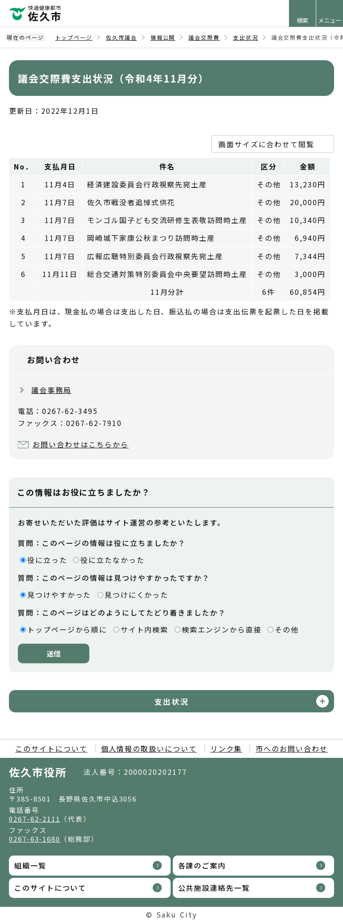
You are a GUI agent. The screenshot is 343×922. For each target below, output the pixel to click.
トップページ (74, 37)
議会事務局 (51, 390)
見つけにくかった (136, 594)
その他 (287, 629)
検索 (302, 20)
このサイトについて (51, 748)
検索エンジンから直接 (222, 629)
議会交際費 (204, 37)
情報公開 (163, 37)
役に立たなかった (112, 559)
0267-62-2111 (34, 818)
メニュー (329, 20)
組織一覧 (30, 865)
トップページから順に (67, 629)
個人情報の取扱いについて (149, 748)
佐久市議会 (121, 37)
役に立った (47, 559)
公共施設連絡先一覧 (214, 887)
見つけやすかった (59, 594)
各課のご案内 (202, 865)
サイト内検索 (145, 629)
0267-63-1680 (34, 838)
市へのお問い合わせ (291, 748)
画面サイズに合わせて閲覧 (266, 144)
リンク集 (226, 748)
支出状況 (245, 37)
